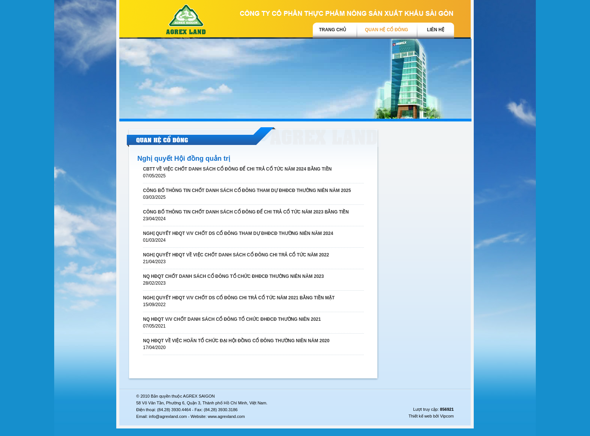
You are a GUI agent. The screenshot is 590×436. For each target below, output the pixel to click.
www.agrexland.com (226, 416)
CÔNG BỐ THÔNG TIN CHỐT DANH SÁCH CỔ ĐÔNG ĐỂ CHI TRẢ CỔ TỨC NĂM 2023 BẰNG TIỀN (246, 212)
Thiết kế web (420, 416)
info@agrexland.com (168, 416)
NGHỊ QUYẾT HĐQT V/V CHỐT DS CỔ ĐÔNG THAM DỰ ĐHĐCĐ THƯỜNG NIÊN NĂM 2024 (238, 233)
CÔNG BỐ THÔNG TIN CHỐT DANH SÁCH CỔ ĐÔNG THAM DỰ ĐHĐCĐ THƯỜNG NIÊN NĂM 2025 (247, 190)
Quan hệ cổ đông (386, 29)
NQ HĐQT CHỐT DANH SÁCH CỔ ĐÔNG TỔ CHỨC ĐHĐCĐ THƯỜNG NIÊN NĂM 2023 (233, 276)
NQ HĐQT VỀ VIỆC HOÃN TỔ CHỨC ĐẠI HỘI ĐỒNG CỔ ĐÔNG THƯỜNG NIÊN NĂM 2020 (236, 340)
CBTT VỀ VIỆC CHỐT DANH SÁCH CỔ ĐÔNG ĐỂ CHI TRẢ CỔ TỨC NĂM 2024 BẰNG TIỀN (237, 169)
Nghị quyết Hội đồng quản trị (183, 158)
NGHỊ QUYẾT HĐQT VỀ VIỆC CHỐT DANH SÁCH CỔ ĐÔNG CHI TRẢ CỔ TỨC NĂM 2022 (236, 255)
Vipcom (447, 416)
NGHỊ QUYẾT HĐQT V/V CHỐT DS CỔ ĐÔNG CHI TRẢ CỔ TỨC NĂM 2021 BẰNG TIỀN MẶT (239, 297)
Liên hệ (435, 29)
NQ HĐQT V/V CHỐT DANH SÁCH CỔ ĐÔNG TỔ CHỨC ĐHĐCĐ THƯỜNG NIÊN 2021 (232, 319)
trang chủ (332, 29)
